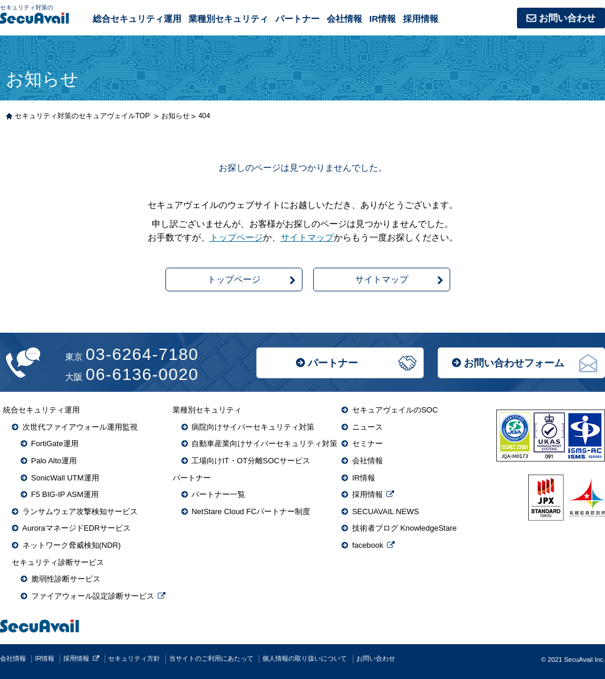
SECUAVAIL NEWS (385, 511)
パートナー (333, 363)
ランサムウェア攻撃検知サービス (80, 511)
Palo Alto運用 (54, 460)
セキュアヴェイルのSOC (395, 409)
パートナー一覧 (218, 494)
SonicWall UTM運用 (65, 477)
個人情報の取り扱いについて (304, 658)
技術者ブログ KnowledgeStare (404, 528)
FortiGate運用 (55, 443)
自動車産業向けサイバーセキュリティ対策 (264, 443)
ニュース (367, 427)
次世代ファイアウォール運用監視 (80, 427)
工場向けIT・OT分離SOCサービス (250, 460)
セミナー (367, 443)
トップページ (236, 237)
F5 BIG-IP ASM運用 (65, 494)
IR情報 (382, 19)
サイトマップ (307, 237)
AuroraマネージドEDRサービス (76, 528)
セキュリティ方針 (134, 658)
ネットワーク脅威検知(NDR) (71, 545)
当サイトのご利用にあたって (211, 658)
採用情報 (420, 19)
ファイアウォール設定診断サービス (92, 596)
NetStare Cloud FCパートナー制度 (250, 511)
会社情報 (344, 19)
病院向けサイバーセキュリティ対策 (252, 427)
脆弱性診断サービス (65, 578)
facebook (367, 545)
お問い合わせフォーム (514, 363)
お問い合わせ (567, 18)
